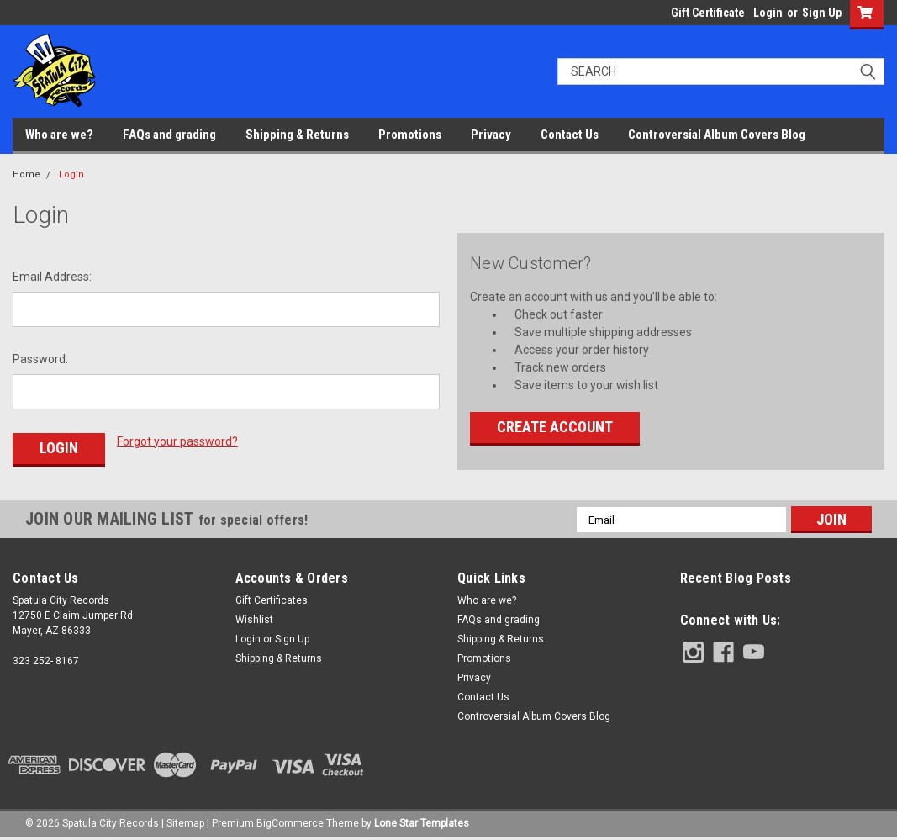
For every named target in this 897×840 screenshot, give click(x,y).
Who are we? (59, 134)
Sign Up (822, 12)
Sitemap (185, 823)
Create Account (555, 427)
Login (768, 12)
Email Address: (52, 276)
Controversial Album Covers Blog (716, 134)
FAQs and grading (169, 134)
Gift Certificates (271, 600)
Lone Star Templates (421, 823)
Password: (40, 359)
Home (26, 174)
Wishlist (254, 620)
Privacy (491, 134)
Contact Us (570, 134)
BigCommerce (290, 823)
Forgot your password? (177, 441)
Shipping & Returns (297, 134)
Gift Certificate (708, 12)
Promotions (409, 134)
